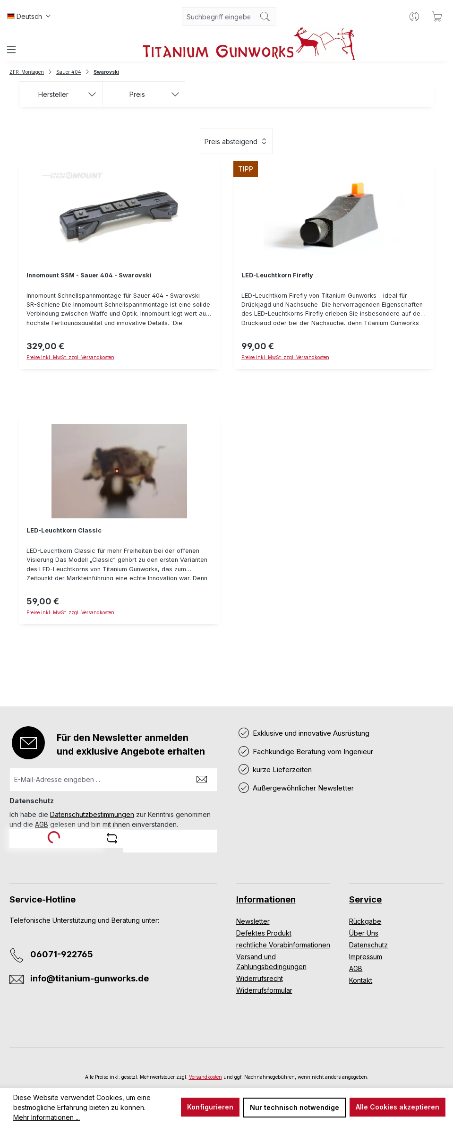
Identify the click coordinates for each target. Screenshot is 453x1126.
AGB (41, 824)
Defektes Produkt (263, 933)
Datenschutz (368, 945)
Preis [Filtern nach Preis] (154, 94)
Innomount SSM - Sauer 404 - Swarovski (89, 275)
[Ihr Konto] (414, 16)
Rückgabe (365, 921)
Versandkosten (205, 1077)
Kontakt (360, 980)
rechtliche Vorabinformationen (283, 945)
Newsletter (253, 921)
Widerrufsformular (264, 990)
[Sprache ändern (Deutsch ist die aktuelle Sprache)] (29, 17)
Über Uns (363, 933)
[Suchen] (265, 16)
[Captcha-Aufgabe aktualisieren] (112, 838)
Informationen (266, 899)
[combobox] (218, 16)
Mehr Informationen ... (46, 1117)
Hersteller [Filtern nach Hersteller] (67, 94)
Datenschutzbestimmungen (92, 814)
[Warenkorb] (437, 16)
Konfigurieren (210, 1107)
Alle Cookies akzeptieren (397, 1107)
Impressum (365, 957)
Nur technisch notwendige (294, 1107)
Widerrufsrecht (259, 978)
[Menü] (11, 49)
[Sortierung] (236, 141)
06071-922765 (61, 954)
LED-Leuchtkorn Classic (64, 530)
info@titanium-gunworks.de (89, 978)
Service (365, 899)
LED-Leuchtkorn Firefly (277, 275)
